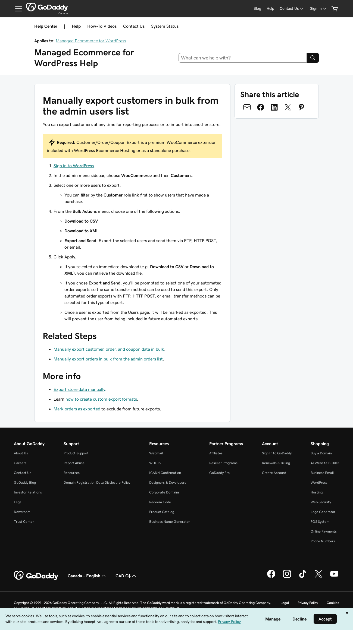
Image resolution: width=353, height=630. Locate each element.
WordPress (319, 482)
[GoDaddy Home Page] (36, 575)
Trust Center (24, 521)
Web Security (321, 502)
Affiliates (216, 453)
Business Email (322, 472)
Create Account (274, 472)
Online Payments (324, 531)
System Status (165, 26)
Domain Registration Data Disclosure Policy (97, 482)
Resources (72, 472)
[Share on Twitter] (288, 107)
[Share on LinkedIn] (274, 107)
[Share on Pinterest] (301, 107)
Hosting (317, 492)
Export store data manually (79, 389)
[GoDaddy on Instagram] (287, 577)
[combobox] (242, 57)
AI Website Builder (325, 463)
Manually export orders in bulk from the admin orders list (108, 359)
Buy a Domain (321, 453)
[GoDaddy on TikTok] (303, 577)
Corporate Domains (164, 492)
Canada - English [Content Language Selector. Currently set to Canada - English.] (87, 575)
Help (76, 26)
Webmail (156, 453)
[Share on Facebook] (260, 107)
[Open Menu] (16, 9)
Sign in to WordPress (74, 165)
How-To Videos (102, 26)
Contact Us (134, 26)
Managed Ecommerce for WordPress (91, 41)
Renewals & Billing (276, 463)
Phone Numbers (323, 541)
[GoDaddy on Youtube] (334, 577)
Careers (20, 463)
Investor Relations (28, 492)
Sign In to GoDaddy (277, 453)
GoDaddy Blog (25, 482)
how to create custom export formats (101, 399)
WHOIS (155, 463)
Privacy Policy (308, 602)
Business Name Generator (169, 521)
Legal (18, 502)
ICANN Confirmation (165, 472)
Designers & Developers (167, 482)
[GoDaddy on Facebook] (271, 577)
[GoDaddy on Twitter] (318, 577)
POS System (320, 521)
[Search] (313, 58)
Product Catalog (161, 512)
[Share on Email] (247, 107)
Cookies (333, 602)
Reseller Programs (223, 463)
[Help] (270, 9)
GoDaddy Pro (219, 472)
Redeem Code (160, 502)
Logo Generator (323, 512)
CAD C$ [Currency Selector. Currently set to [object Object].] (126, 575)
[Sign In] (319, 9)
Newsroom (22, 512)
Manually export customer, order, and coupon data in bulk (109, 349)
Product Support (76, 453)
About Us (21, 453)
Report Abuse (74, 463)
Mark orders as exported (77, 409)
